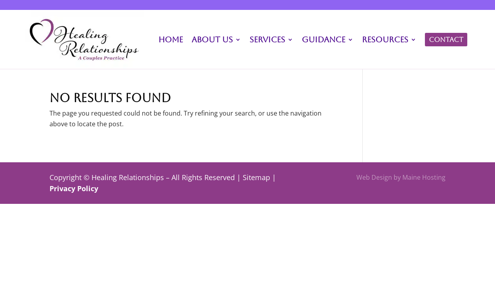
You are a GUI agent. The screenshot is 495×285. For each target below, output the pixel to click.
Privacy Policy (74, 188)
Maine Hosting (424, 177)
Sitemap (256, 177)
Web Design (374, 177)
